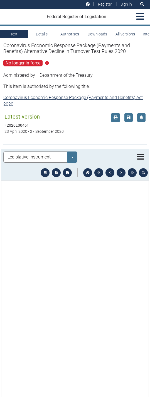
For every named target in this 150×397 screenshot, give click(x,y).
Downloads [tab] (97, 34)
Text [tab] (14, 34)
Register (105, 4)
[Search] (142, 4)
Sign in (126, 4)
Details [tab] (42, 34)
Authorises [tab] (69, 34)
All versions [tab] (125, 34)
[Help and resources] (87, 4)
